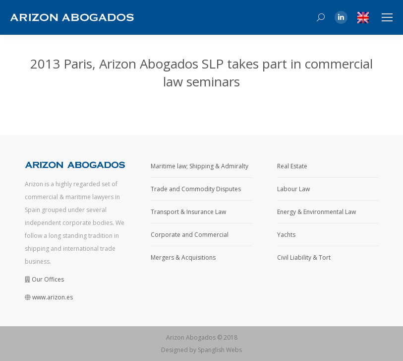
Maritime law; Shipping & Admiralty (199, 166)
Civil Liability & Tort (304, 257)
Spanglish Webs (220, 350)
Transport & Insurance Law (188, 212)
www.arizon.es (52, 297)
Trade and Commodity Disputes (196, 189)
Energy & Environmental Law (316, 212)
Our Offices (48, 279)
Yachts (286, 234)
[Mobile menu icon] (387, 17)
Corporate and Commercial (190, 234)
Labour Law (293, 189)
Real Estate (292, 166)
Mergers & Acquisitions (183, 257)
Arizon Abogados (191, 337)
